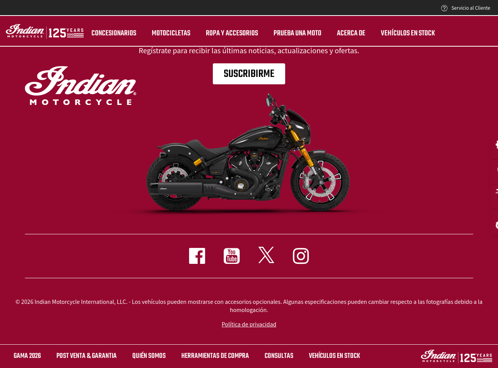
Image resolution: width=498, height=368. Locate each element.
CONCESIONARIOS (113, 33)
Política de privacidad (249, 324)
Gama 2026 (27, 356)
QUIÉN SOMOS (149, 356)
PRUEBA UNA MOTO (297, 33)
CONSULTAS (279, 356)
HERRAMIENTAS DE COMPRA (215, 356)
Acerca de (351, 33)
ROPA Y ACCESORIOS (232, 33)
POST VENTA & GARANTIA (86, 356)
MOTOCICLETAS (171, 33)
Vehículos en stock (408, 33)
